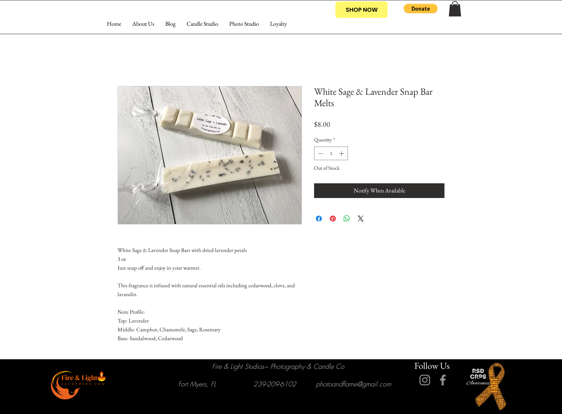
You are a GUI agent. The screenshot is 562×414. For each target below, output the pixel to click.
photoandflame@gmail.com (353, 383)
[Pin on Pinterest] (332, 218)
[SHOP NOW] (361, 9)
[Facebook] (443, 380)
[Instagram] (425, 380)
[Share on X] (360, 218)
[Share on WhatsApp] (346, 218)
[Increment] (342, 153)
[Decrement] (319, 153)
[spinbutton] (331, 153)
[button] (420, 8)
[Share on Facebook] (318, 218)
